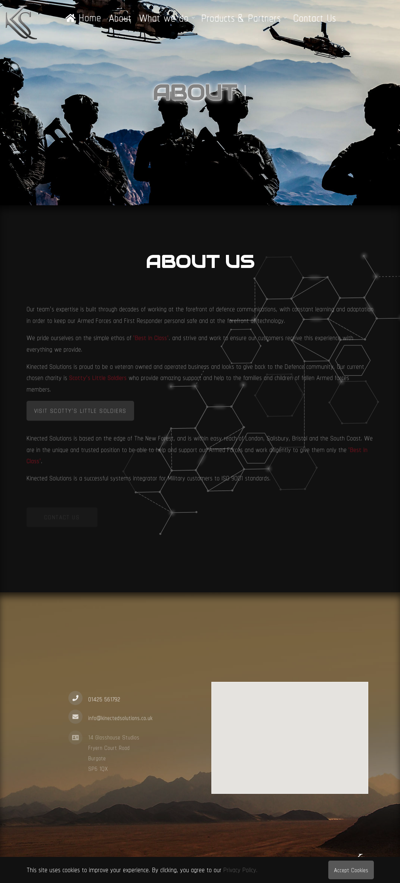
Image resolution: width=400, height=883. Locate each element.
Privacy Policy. (240, 870)
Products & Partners (240, 18)
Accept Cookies (351, 870)
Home (83, 18)
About (120, 18)
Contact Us (314, 18)
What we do (164, 18)
